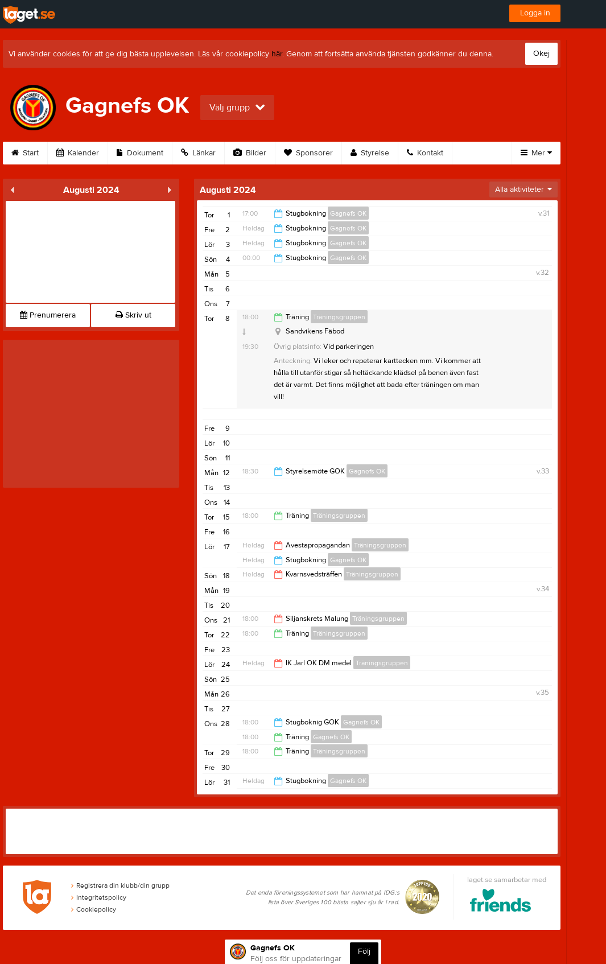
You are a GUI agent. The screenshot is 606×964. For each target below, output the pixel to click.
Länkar (198, 153)
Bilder (249, 153)
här (276, 54)
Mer (536, 153)
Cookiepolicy (93, 909)
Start (25, 153)
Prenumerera (48, 315)
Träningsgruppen (339, 317)
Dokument (140, 153)
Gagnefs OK (348, 213)
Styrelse (370, 153)
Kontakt (425, 153)
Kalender (77, 153)
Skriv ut (133, 315)
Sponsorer (308, 153)
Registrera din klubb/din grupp (120, 885)
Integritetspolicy (98, 897)
